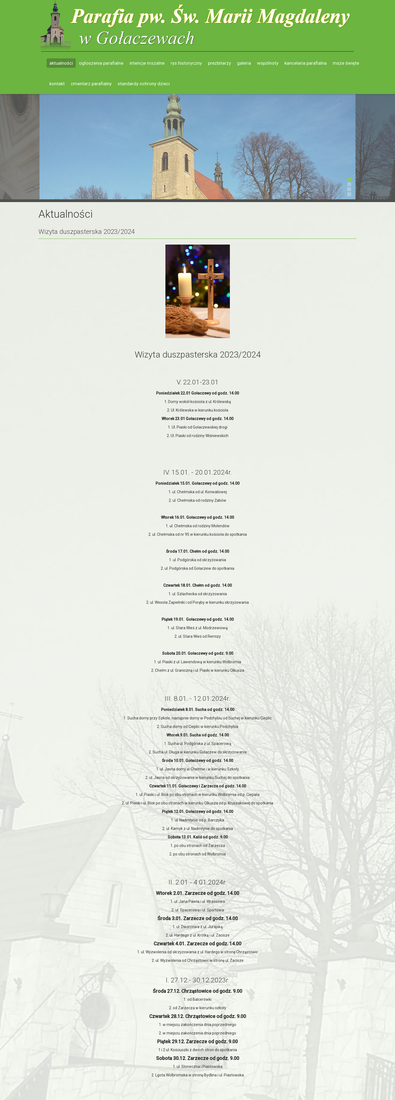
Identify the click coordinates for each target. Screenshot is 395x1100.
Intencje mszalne (147, 63)
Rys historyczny (186, 63)
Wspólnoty (267, 63)
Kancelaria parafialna (305, 63)
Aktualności (61, 63)
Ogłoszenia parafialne (101, 63)
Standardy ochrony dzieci (144, 83)
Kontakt (57, 83)
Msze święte (346, 63)
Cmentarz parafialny (91, 83)
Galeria (244, 63)
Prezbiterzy (219, 63)
